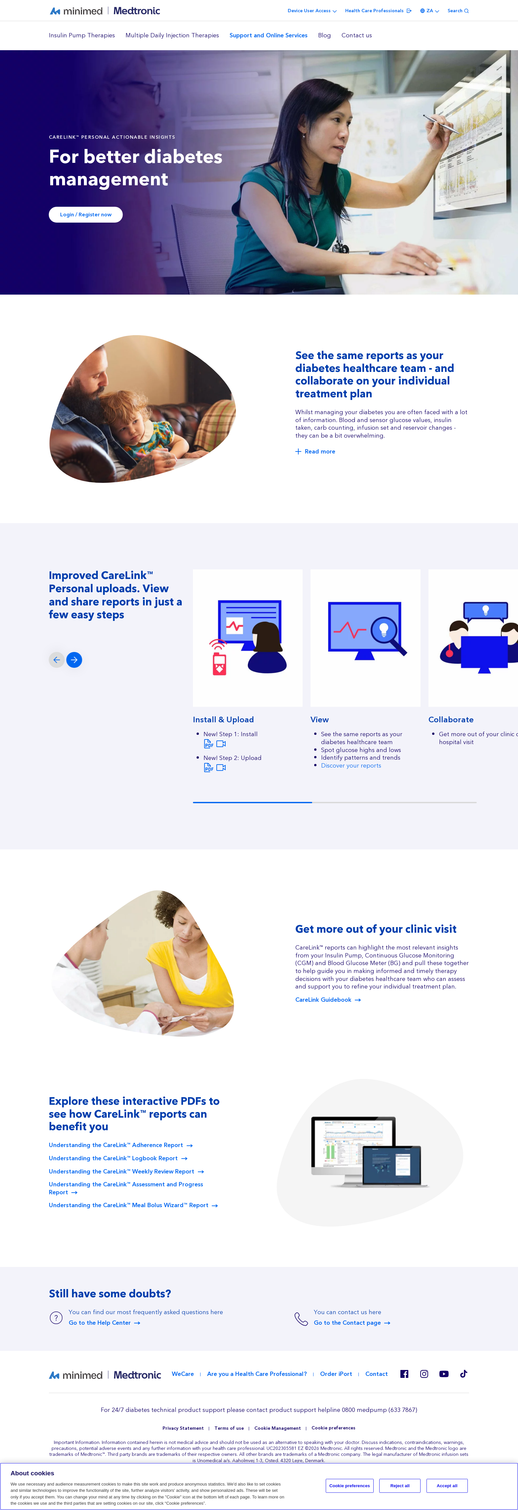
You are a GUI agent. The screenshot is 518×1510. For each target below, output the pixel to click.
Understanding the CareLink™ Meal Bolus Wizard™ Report (128, 1205)
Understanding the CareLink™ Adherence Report (116, 1145)
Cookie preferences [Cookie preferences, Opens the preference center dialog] (349, 1485)
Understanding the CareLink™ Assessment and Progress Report (126, 1188)
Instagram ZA (424, 1374)
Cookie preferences (333, 1428)
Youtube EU (444, 1374)
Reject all (400, 1485)
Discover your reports (351, 766)
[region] (259, 35)
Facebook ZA (404, 1374)
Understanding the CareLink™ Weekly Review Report (121, 1172)
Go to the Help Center (100, 1323)
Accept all (447, 1485)
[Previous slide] (57, 660)
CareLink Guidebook (323, 1000)
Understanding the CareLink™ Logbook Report (113, 1159)
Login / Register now (86, 214)
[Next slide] (74, 660)
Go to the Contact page (347, 1323)
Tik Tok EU (464, 1374)
